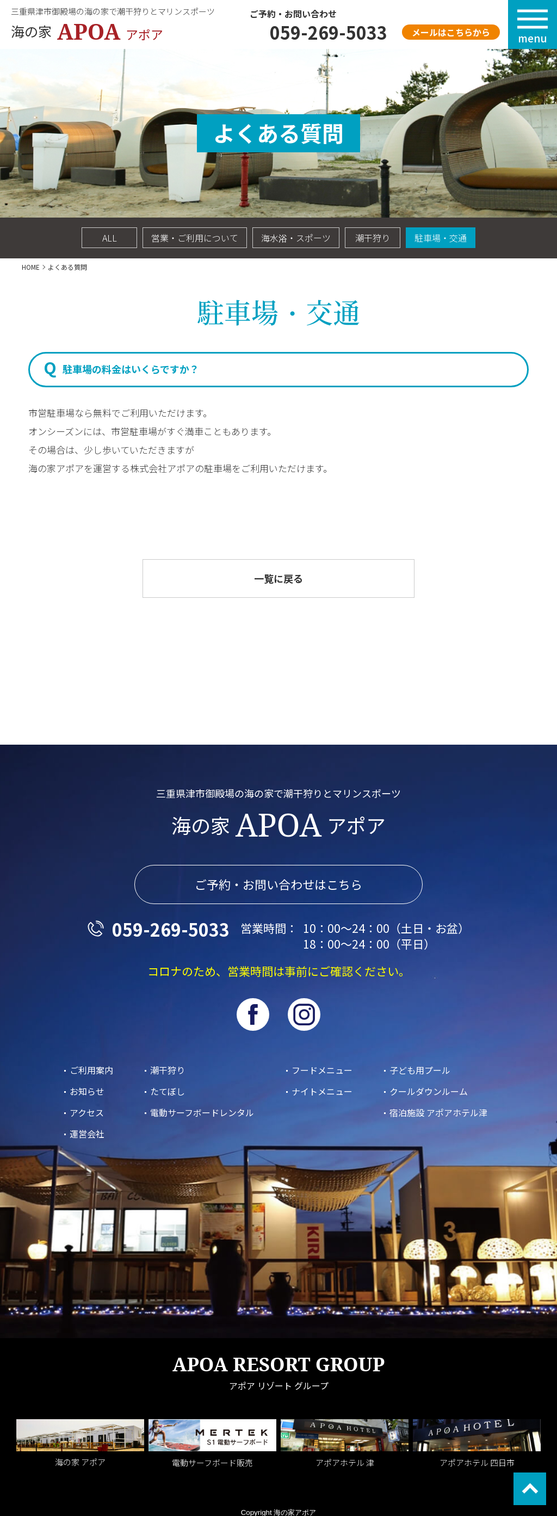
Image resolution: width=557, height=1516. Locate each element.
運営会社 (87, 1133)
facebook (253, 1014)
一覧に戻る (278, 578)
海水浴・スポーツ (296, 237)
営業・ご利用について (194, 237)
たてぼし (167, 1091)
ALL (109, 237)
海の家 (92, 31)
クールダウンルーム (428, 1091)
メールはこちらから (451, 32)
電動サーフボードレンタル (202, 1112)
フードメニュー (322, 1069)
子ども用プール (419, 1069)
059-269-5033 (328, 32)
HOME (31, 266)
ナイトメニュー (322, 1091)
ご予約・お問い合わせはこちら (278, 884)
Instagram (304, 1014)
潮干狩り (372, 237)
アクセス (87, 1112)
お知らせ (87, 1091)
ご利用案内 (91, 1069)
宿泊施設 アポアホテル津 (438, 1112)
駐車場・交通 (440, 237)
